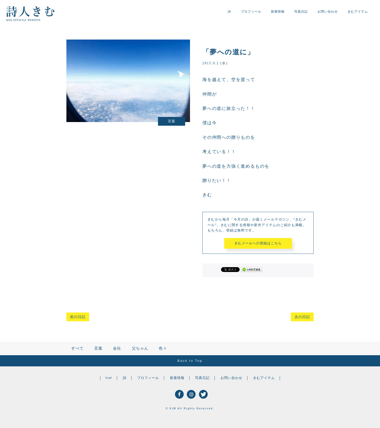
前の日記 (78, 317)
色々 (163, 348)
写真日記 (301, 11)
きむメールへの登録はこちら (258, 243)
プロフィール (251, 11)
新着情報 (278, 11)
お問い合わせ (327, 11)
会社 (117, 348)
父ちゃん (140, 348)
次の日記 (302, 317)
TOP (108, 378)
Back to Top (189, 360)
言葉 (98, 348)
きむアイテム (358, 11)
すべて (77, 348)
